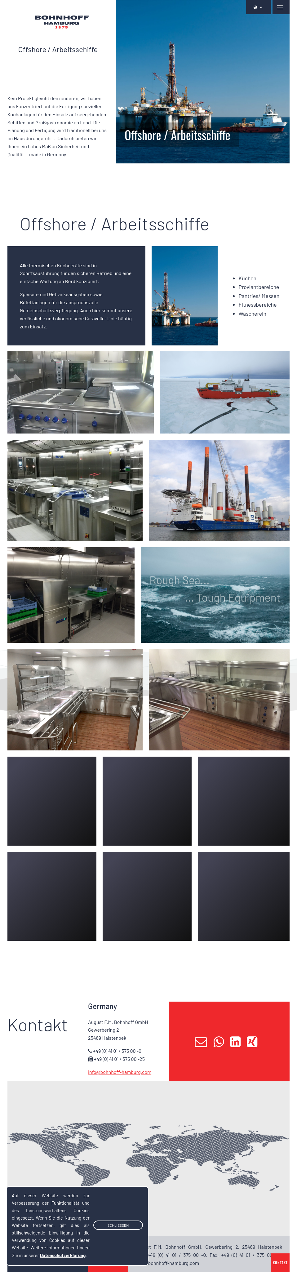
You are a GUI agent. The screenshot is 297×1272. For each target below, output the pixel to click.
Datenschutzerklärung (63, 1255)
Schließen (118, 1225)
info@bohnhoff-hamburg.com (119, 1072)
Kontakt (280, 1262)
